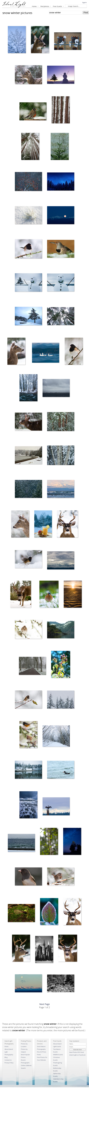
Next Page (44, 1004)
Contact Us (8, 1060)
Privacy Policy (9, 1063)
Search (23, 1068)
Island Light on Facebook (77, 1055)
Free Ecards (57, 6)
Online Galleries (26, 1065)
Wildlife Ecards (58, 1055)
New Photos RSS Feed (76, 1052)
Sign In (84, 2)
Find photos (44, 6)
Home (34, 6)
